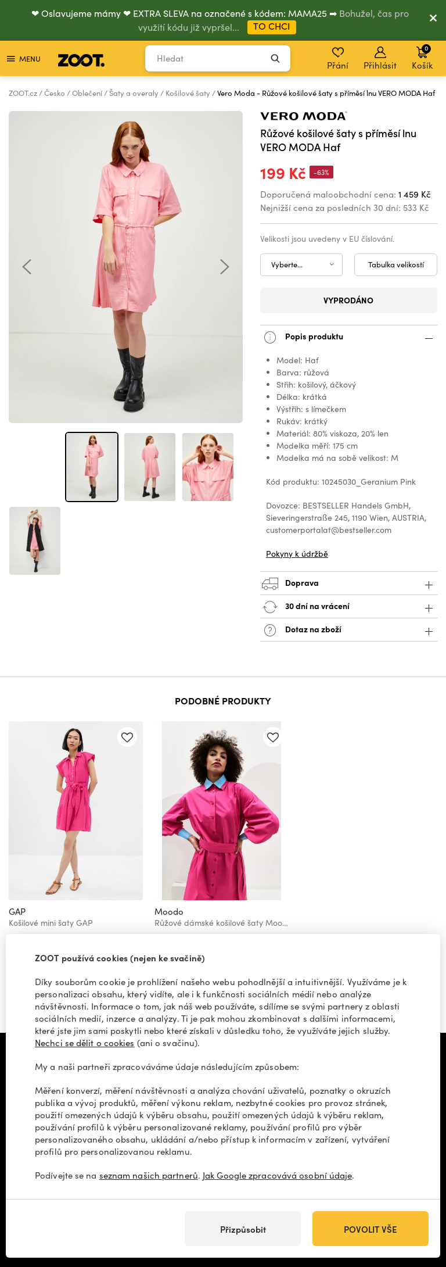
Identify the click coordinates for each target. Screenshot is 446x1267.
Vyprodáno (348, 300)
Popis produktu (348, 337)
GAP (17, 911)
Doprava (348, 584)
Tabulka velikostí (396, 264)
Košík (422, 57)
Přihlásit (380, 58)
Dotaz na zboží (348, 630)
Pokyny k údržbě (297, 553)
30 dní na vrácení (348, 607)
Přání (337, 58)
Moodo (169, 911)
